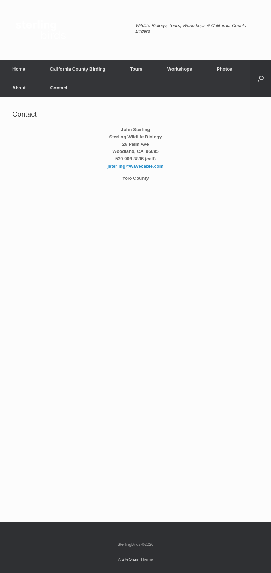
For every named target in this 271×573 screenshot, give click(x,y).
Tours (136, 69)
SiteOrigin (130, 559)
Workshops (179, 69)
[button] (260, 78)
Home (18, 69)
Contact (58, 87)
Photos (224, 69)
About (19, 87)
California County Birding (77, 69)
